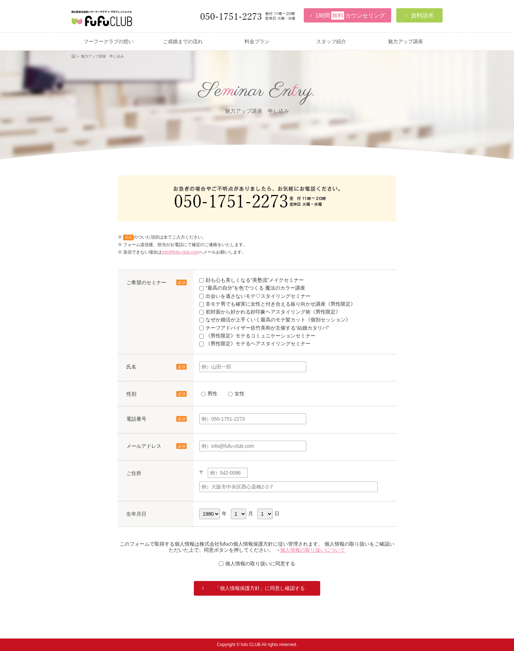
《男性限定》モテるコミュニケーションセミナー (257, 336)
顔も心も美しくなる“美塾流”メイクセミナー (251, 280)
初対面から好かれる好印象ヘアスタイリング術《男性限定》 (270, 312)
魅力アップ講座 (405, 41)
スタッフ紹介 (331, 41)
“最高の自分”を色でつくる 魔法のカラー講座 (252, 288)
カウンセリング (347, 15)
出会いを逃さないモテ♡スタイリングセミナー (255, 296)
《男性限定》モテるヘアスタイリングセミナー (255, 343)
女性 (236, 393)
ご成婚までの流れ (183, 41)
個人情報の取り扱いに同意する (257, 563)
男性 (209, 393)
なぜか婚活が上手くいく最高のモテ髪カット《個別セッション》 (275, 319)
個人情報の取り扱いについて (312, 550)
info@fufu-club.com (180, 252)
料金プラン (257, 41)
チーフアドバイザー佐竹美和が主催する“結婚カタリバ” (264, 328)
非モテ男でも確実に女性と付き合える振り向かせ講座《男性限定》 (277, 304)
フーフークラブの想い (108, 41)
